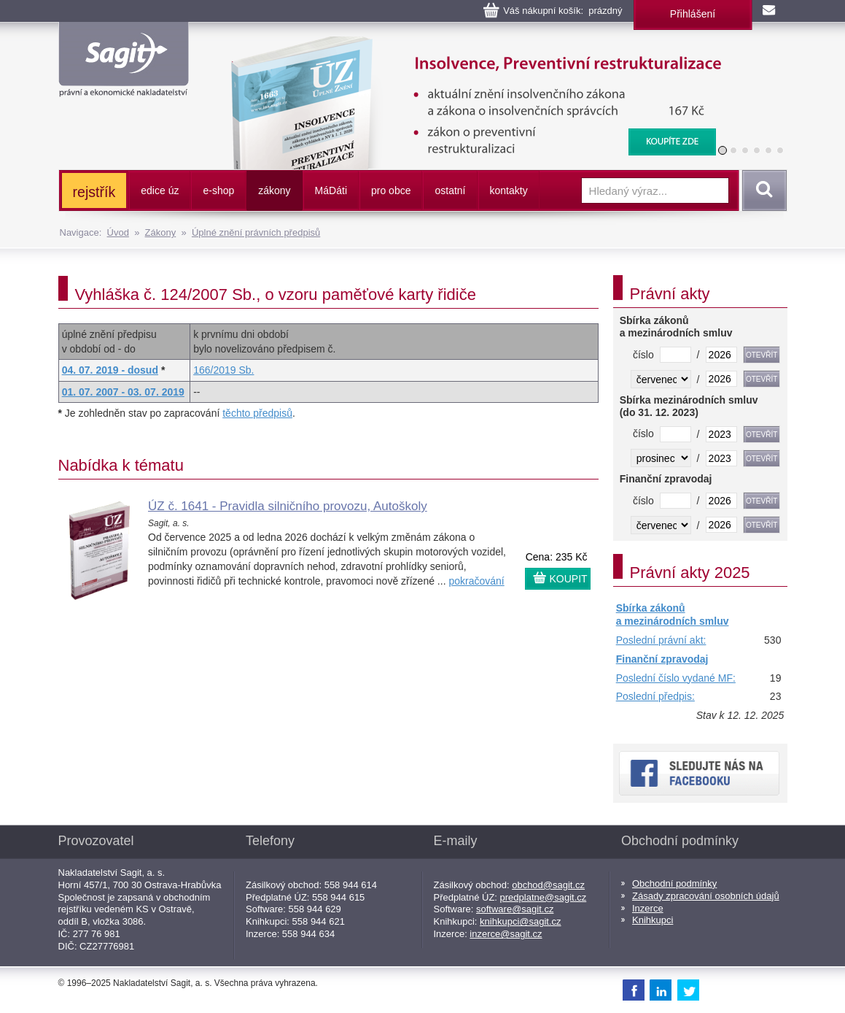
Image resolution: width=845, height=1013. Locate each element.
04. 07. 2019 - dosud (110, 370)
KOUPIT (569, 579)
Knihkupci (652, 919)
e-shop (218, 190)
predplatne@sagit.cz (543, 897)
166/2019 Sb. (223, 370)
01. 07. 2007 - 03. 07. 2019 (123, 392)
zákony (274, 190)
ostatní (450, 190)
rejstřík (94, 192)
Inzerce (647, 908)
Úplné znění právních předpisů (256, 232)
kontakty (509, 190)
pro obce (390, 190)
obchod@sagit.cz (548, 884)
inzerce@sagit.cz (506, 933)
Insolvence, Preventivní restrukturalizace (463, 44)
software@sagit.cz (514, 909)
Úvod (118, 232)
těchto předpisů (257, 413)
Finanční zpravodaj (662, 659)
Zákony (160, 232)
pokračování (476, 581)
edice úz (160, 190)
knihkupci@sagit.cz (520, 921)
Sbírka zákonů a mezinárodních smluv (672, 614)
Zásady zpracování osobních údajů (705, 895)
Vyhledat (762, 190)
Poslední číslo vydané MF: (676, 678)
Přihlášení (692, 14)
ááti (331, 190)
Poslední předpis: (655, 696)
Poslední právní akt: (661, 640)
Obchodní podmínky (674, 883)
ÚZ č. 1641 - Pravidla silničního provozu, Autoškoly (287, 506)
